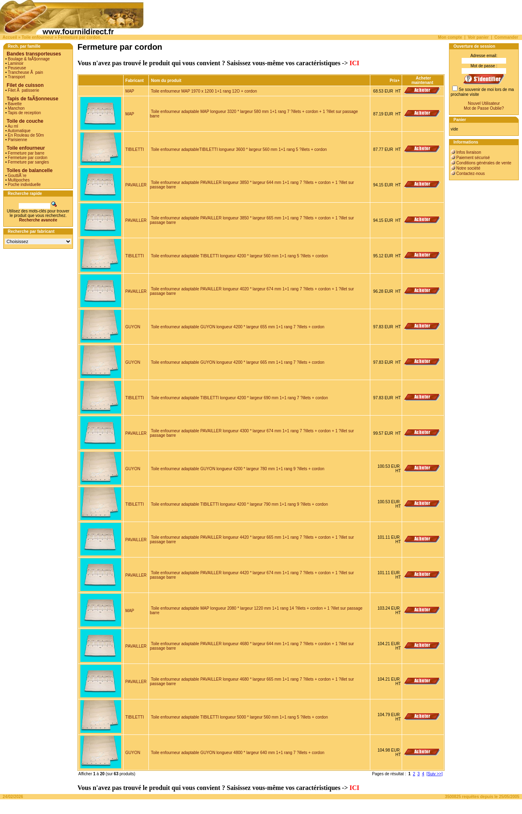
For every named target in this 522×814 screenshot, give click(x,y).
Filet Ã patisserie (23, 90)
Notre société (468, 168)
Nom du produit (166, 80)
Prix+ (394, 80)
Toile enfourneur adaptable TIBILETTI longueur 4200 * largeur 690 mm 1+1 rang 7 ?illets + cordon (239, 398)
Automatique (19, 130)
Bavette (15, 104)
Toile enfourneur (37, 37)
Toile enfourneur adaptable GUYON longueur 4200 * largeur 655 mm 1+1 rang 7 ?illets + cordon (237, 327)
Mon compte (450, 37)
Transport (16, 77)
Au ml (13, 126)
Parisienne (17, 139)
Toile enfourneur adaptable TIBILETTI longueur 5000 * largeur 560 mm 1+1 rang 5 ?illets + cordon (239, 717)
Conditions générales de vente (483, 163)
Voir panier (478, 37)
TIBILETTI (134, 149)
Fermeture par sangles (28, 162)
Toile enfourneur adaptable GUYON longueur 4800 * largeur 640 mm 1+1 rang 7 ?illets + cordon (237, 752)
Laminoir (15, 63)
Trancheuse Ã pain (25, 72)
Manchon (16, 108)
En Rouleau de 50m (26, 135)
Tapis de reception (24, 113)
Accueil (9, 37)
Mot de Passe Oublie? (484, 108)
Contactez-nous (470, 173)
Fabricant (134, 80)
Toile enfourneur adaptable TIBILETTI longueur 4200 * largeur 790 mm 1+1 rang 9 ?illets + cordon (239, 504)
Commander (506, 37)
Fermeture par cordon (79, 37)
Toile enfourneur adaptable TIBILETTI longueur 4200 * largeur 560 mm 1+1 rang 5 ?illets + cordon (239, 256)
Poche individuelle (24, 184)
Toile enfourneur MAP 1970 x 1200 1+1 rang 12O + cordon (204, 91)
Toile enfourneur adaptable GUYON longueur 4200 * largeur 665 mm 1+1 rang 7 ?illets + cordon (237, 362)
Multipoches (18, 180)
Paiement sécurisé (473, 157)
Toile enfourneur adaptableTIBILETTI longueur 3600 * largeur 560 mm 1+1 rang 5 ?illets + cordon (239, 149)
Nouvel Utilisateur (484, 103)
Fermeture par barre (26, 153)
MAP (129, 91)
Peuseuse (17, 68)
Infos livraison (468, 152)
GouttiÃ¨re (17, 175)
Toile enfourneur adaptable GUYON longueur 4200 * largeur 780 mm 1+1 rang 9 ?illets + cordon (237, 469)
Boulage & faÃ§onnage (29, 59)
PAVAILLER (135, 185)
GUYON (132, 327)
